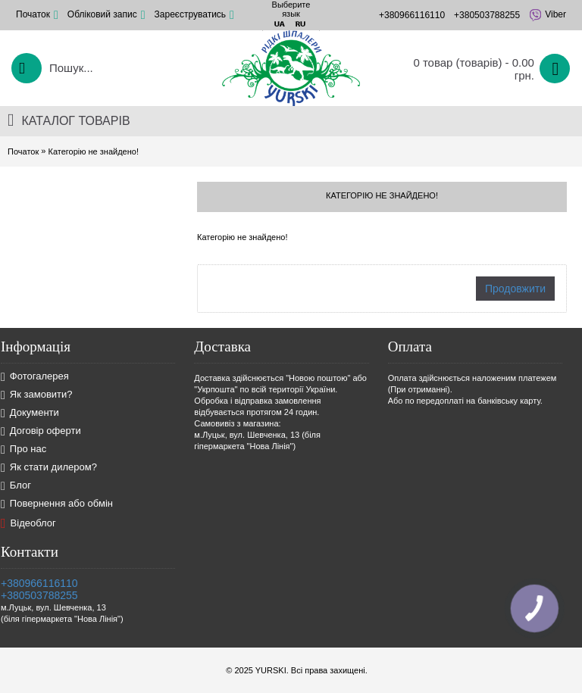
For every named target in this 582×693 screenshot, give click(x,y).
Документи (30, 413)
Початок (23, 151)
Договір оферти (41, 431)
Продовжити (515, 289)
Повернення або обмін (57, 504)
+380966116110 (39, 583)
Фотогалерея (35, 376)
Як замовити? (37, 395)
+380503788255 (39, 595)
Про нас (23, 449)
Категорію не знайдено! (93, 151)
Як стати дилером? (49, 467)
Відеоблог (28, 523)
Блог (16, 485)
